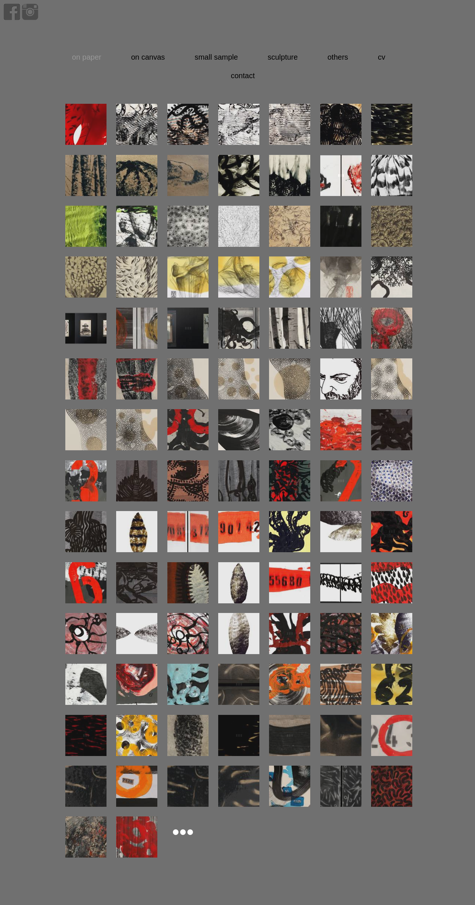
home (337, 27)
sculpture (283, 57)
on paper (86, 57)
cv (381, 57)
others (337, 57)
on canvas (148, 57)
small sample (216, 57)
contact (243, 76)
